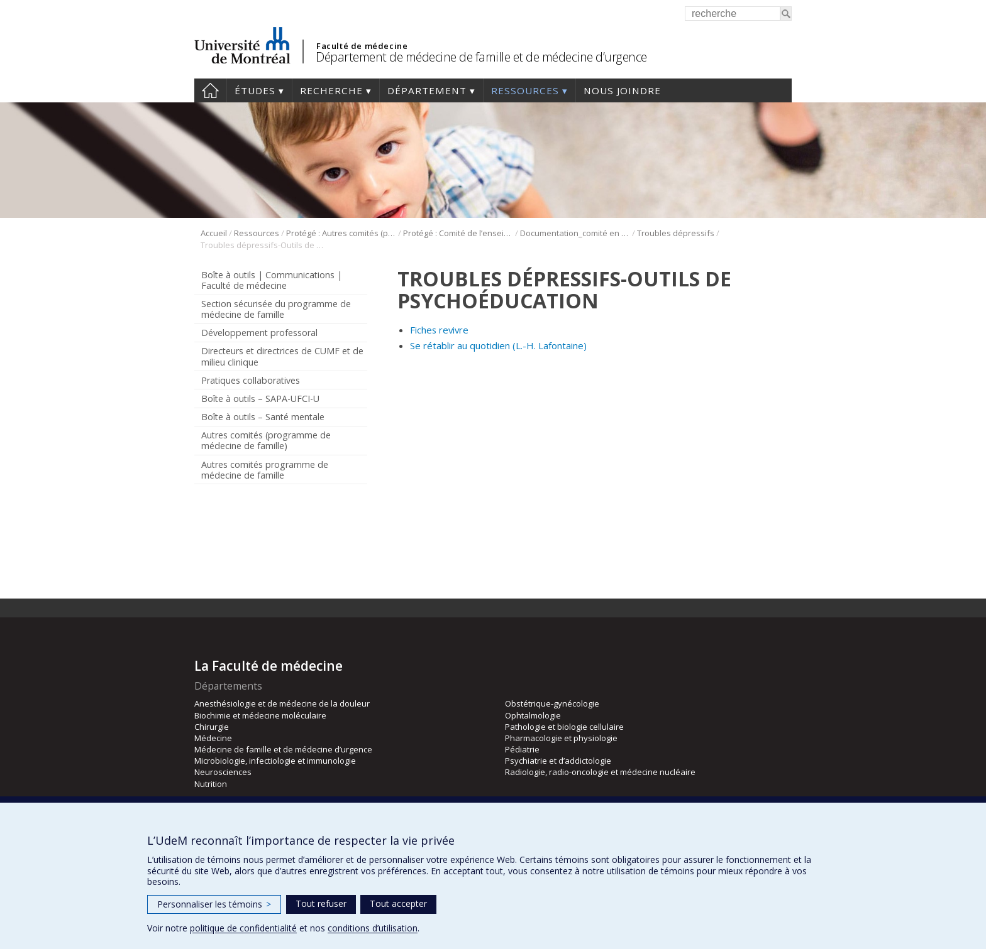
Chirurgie (211, 726)
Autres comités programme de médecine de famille (264, 469)
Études (255, 90)
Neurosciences (223, 772)
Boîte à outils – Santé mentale (262, 417)
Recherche (331, 90)
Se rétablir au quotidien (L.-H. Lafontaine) (498, 345)
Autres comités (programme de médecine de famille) (266, 440)
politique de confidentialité (243, 928)
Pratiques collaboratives (250, 380)
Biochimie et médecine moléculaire (260, 715)
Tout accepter (398, 903)
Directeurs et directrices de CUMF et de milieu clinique (282, 356)
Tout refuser (321, 903)
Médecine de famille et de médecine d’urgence (283, 749)
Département (427, 90)
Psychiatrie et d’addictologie (558, 760)
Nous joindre (622, 90)
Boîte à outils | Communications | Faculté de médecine (271, 280)
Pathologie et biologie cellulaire (564, 726)
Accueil (210, 90)
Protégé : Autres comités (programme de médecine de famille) (341, 233)
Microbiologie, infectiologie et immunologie (275, 760)
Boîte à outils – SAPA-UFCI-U (260, 398)
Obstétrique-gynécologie (552, 703)
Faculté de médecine (361, 46)
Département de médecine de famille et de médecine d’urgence (481, 56)
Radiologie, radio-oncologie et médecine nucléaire (600, 772)
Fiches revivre (439, 329)
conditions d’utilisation (373, 928)
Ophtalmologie (533, 715)
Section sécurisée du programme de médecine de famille (276, 309)
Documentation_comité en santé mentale (575, 233)
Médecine (213, 738)
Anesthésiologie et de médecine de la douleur (282, 703)
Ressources (525, 90)
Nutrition (210, 783)
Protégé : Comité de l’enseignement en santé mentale (458, 233)
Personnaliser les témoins (214, 904)
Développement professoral (259, 333)
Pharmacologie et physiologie (561, 738)
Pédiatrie (522, 749)
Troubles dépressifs (675, 233)
